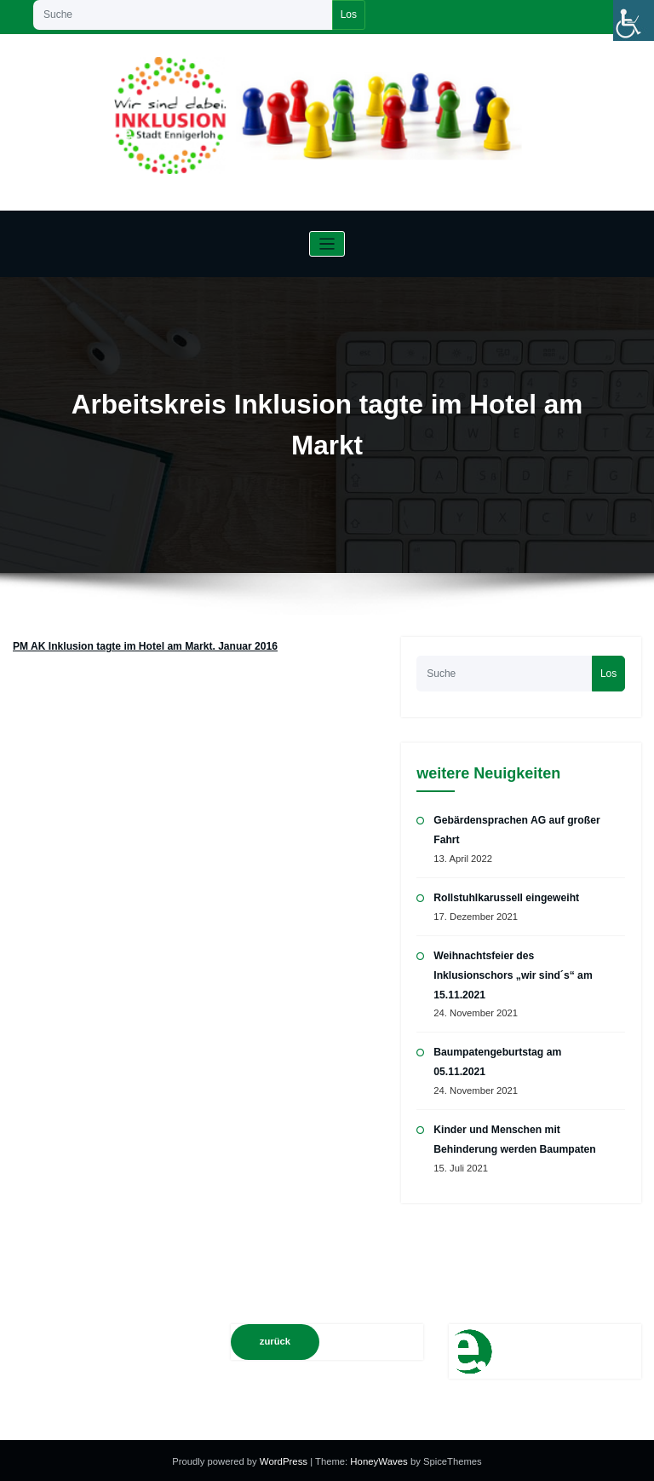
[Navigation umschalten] (327, 244)
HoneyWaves (378, 1459)
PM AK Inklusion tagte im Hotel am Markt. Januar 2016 (144, 646)
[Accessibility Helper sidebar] (633, 20)
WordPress (286, 1459)
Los (349, 14)
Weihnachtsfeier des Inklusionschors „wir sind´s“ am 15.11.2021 (511, 974)
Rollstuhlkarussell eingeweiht (505, 897)
